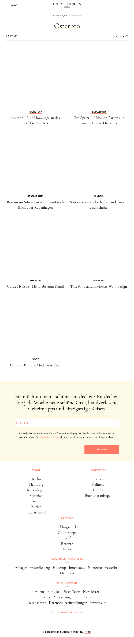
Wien (36, 501)
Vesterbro (112, 567)
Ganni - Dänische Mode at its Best (35, 365)
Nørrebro (95, 567)
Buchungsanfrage (97, 495)
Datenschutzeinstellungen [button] (68, 602)
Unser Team (71, 591)
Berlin (36, 479)
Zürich (36, 506)
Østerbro (67, 573)
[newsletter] (80, 622)
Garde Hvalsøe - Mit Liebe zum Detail (35, 286)
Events (45, 597)
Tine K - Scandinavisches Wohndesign (98, 286)
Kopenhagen (36, 490)
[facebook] (53, 622)
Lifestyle (67, 518)
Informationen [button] (67, 582)
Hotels (98, 490)
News (67, 549)
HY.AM (87, 632)
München (36, 495)
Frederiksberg (39, 567)
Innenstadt (77, 567)
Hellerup (59, 567)
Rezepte (67, 543)
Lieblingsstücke (67, 527)
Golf (67, 538)
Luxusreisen (98, 470)
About (39, 591)
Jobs (76, 597)
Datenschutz (36, 602)
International (36, 512)
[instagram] (62, 622)
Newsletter (91, 591)
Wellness (97, 484)
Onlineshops (67, 532)
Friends (88, 597)
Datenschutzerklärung (50, 437)
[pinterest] (71, 622)
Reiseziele (97, 479)
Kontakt (53, 591)
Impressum (98, 602)
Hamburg (36, 484)
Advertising (62, 597)
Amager (21, 567)
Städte (36, 470)
